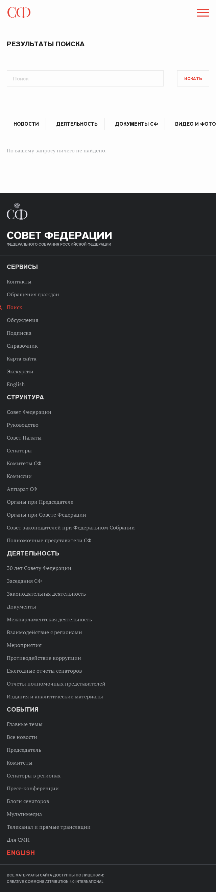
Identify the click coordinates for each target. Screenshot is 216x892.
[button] (202, 14)
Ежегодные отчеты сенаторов (44, 670)
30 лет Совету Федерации (39, 568)
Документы (21, 606)
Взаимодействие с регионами (44, 632)
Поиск (14, 307)
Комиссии (19, 476)
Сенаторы (19, 450)
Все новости (22, 737)
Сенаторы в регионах (34, 775)
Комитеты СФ (24, 463)
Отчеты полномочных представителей (56, 683)
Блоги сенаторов (28, 801)
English (16, 384)
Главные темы (25, 724)
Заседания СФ (24, 580)
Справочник (22, 345)
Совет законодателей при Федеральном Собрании (71, 527)
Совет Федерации (29, 411)
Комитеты (19, 762)
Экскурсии (20, 371)
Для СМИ (18, 839)
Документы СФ (136, 124)
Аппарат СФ (22, 489)
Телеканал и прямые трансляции (49, 826)
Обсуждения (22, 320)
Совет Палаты (24, 437)
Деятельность (77, 124)
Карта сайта (22, 358)
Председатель (24, 749)
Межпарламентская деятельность (49, 619)
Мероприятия (24, 645)
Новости (26, 124)
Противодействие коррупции (44, 657)
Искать (193, 78)
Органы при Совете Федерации (46, 514)
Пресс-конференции (33, 788)
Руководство (23, 424)
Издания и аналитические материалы (55, 696)
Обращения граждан (33, 294)
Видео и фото (195, 124)
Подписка (19, 332)
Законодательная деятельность (46, 593)
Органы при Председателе (40, 501)
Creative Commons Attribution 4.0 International (55, 881)
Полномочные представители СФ (49, 540)
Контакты (19, 281)
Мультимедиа (24, 814)
